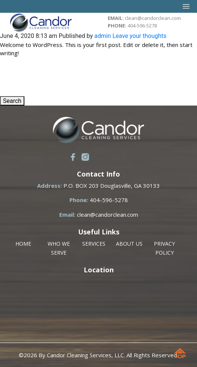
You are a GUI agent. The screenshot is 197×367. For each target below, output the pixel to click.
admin (102, 35)
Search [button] (12, 100)
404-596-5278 (142, 25)
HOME (23, 243)
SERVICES (93, 243)
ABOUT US (129, 243)
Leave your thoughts (140, 35)
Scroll (181, 355)
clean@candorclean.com (153, 18)
